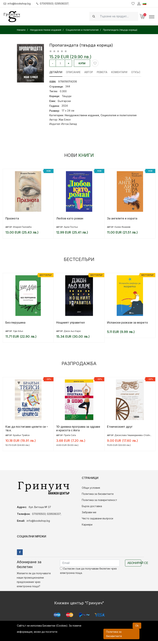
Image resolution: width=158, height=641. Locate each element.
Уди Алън (18, 331)
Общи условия (91, 487)
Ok (137, 625)
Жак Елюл (65, 119)
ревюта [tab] (102, 72)
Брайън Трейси (21, 435)
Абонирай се (134, 562)
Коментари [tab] (119, 72)
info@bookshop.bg (17, 3)
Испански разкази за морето (127, 322)
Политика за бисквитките (98, 493)
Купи (82, 63)
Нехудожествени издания (82, 115)
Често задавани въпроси (97, 518)
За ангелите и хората (122, 218)
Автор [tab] (88, 72)
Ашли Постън (71, 227)
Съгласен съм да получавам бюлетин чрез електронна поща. (88, 570)
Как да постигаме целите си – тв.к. (26, 428)
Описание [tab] (73, 72)
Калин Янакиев (122, 227)
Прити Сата (70, 435)
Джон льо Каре (72, 331)
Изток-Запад (69, 123)
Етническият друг (120, 426)
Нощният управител (70, 322)
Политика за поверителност (99, 500)
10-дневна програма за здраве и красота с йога (78, 428)
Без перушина (15, 322)
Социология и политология (119, 115)
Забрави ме (89, 512)
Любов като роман (69, 218)
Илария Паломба (22, 227)
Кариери (87, 524)
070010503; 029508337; (53, 3)
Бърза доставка (92, 506)
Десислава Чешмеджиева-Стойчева (134, 435)
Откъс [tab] (136, 72)
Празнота (12, 218)
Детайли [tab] (55, 72)
